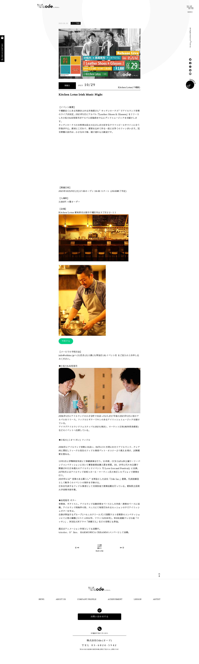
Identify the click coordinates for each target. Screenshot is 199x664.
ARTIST (156, 599)
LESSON (138, 599)
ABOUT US (61, 599)
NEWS (41, 599)
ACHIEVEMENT (115, 599)
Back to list (99, 548)
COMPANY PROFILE (86, 599)
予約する (66, 341)
